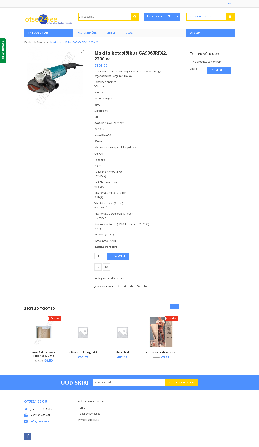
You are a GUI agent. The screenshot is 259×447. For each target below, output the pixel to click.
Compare (218, 69)
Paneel (231, 3)
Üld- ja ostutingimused (91, 399)
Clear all (194, 67)
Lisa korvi (118, 255)
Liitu (173, 16)
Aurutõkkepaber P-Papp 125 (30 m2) (43, 353)
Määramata (41, 41)
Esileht (28, 41)
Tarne (81, 405)
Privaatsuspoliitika (88, 417)
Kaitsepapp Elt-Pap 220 (161, 351)
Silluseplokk (122, 351)
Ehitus (111, 33)
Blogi (129, 33)
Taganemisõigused (89, 411)
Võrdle (106, 266)
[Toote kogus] (99, 255)
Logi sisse (154, 16)
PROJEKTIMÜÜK (87, 33)
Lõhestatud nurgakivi (83, 351)
